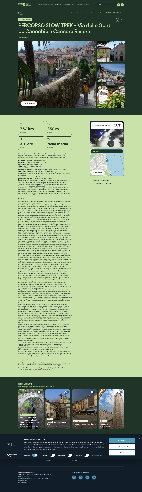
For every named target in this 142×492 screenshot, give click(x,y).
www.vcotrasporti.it (37, 184)
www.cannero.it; (48, 193)
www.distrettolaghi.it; (52, 188)
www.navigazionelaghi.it (36, 186)
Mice (99, 440)
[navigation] (122, 4)
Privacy (47, 450)
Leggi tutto (31, 409)
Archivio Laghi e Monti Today (106, 450)
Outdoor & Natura (91, 13)
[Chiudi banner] (139, 472)
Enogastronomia (76, 450)
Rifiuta (122, 486)
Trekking (23, 12)
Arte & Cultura (75, 444)
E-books (86, 5)
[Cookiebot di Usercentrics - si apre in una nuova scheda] (12, 488)
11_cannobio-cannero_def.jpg (103, 183)
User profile (118, 4)
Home (73, 13)
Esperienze (57, 5)
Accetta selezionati (122, 480)
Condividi (117, 20)
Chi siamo (48, 440)
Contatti (47, 447)
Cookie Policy (48, 454)
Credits (100, 454)
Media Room (102, 447)
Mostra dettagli (97, 488)
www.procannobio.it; (62, 190)
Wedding (101, 444)
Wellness (74, 447)
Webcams (79, 5)
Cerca (96, 4)
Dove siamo (48, 444)
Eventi (73, 5)
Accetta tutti (122, 474)
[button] (107, 160)
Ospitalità (66, 5)
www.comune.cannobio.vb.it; (42, 191)
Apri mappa (98, 172)
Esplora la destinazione (45, 5)
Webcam (74, 454)
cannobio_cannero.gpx (101, 181)
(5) (30, 104)
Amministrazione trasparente (53, 457)
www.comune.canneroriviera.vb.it (29, 195)
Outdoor (74, 440)
